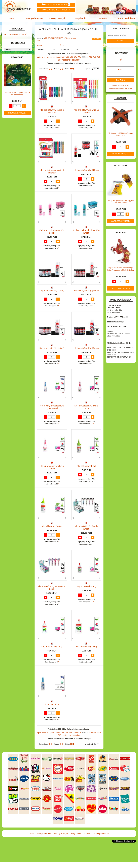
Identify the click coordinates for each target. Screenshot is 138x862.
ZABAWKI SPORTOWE (16, 182)
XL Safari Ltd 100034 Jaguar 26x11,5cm (120, 132)
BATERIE (10, 81)
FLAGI (9, 108)
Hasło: (120, 68)
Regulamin (80, 18)
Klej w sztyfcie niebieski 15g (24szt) (86, 230)
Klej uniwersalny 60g (86, 598)
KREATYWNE (12, 135)
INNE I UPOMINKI (14, 114)
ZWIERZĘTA (12, 185)
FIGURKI (10, 105)
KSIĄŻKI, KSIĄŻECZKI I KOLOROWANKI (14, 139)
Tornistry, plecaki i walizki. (19, 53)
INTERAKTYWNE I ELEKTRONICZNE (12, 122)
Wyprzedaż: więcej (120, 219)
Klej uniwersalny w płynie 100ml (86, 413)
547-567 (96, 54)
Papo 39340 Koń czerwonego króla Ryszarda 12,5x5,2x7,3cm (120, 266)
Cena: (62, 42)
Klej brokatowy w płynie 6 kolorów (51, 106)
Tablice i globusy (16, 65)
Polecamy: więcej (121, 286)
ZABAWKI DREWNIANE (16, 179)
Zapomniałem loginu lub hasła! (120, 86)
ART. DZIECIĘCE (13, 47)
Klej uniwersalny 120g (51, 659)
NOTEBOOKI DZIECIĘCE (17, 152)
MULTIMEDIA (12, 149)
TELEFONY (11, 173)
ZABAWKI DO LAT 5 (14, 176)
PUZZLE (10, 161)
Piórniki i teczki (15, 59)
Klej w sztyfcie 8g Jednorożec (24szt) (51, 599)
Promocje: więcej (17, 271)
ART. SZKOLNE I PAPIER (17, 50)
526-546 (89, 54)
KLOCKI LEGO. (13, 132)
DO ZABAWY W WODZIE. (17, 102)
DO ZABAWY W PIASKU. (16, 96)
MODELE (10, 146)
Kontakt (102, 18)
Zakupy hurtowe (35, 18)
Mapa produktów (124, 18)
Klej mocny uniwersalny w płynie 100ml (52, 414)
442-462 (61, 54)
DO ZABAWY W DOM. (15, 93)
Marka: (39, 42)
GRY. (9, 111)
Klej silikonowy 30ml (86, 475)
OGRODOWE (12, 155)
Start (13, 18)
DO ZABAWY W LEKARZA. (17, 90)
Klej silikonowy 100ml (52, 536)
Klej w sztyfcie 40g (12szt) (86, 167)
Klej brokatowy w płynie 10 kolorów (86, 106)
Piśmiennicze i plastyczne (19, 62)
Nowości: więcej (120, 151)
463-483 (68, 54)
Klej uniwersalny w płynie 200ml (51, 475)
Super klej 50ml (51, 721)
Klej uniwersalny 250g (86, 659)
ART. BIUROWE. (13, 39)
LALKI (9, 143)
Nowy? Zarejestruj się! (120, 83)
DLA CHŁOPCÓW (14, 84)
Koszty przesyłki (57, 18)
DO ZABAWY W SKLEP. (16, 99)
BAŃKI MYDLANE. (14, 78)
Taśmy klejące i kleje (17, 68)
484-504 (75, 54)
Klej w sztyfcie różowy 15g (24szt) (51, 229)
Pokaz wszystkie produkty (56, 10)
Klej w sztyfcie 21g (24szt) (52, 290)
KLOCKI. (10, 129)
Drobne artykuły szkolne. (19, 56)
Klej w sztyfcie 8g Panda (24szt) (86, 536)
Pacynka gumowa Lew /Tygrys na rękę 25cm (121, 199)
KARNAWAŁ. (12, 126)
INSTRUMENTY (13, 118)
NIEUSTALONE (13, 188)
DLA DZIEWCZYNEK (15, 87)
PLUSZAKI (11, 158)
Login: (120, 58)
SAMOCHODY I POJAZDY (17, 169)
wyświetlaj (89, 65)
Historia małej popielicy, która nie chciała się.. (17, 251)
